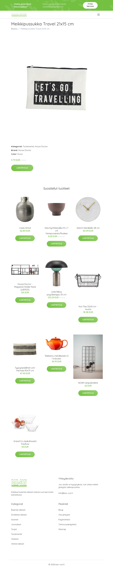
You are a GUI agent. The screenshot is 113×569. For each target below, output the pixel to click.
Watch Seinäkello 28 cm (88, 228)
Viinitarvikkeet (17, 544)
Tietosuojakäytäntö (67, 524)
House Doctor (41, 146)
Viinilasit (14, 539)
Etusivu (14, 28)
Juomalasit (16, 524)
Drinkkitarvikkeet (19, 514)
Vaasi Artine (25, 228)
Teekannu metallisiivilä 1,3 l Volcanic (56, 357)
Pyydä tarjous (90, 5)
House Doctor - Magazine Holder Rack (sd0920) (25, 287)
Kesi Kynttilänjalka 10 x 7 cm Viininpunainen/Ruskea (56, 231)
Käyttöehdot (64, 519)
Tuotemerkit (28, 146)
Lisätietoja (22, 168)
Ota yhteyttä (64, 514)
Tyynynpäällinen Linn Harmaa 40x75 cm (25, 369)
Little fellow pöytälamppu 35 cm (56, 293)
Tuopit (14, 529)
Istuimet (14, 519)
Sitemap (62, 529)
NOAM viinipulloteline (88, 383)
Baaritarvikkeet (18, 510)
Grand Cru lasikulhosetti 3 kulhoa (25, 442)
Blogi (60, 510)
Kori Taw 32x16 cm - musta (88, 308)
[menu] (99, 15)
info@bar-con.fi (65, 493)
